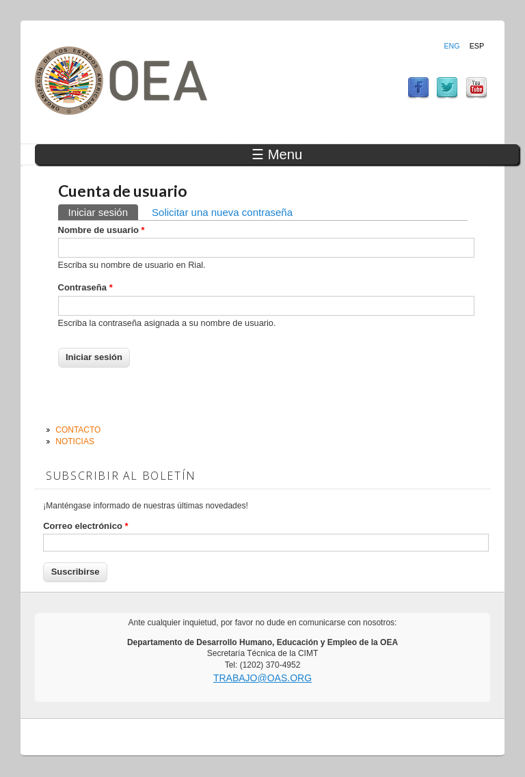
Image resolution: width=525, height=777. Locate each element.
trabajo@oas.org (262, 677)
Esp (477, 46)
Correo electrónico (85, 526)
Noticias (74, 441)
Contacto (77, 430)
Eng (451, 46)
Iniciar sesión (103, 211)
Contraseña (85, 287)
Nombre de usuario (101, 230)
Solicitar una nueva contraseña (222, 212)
